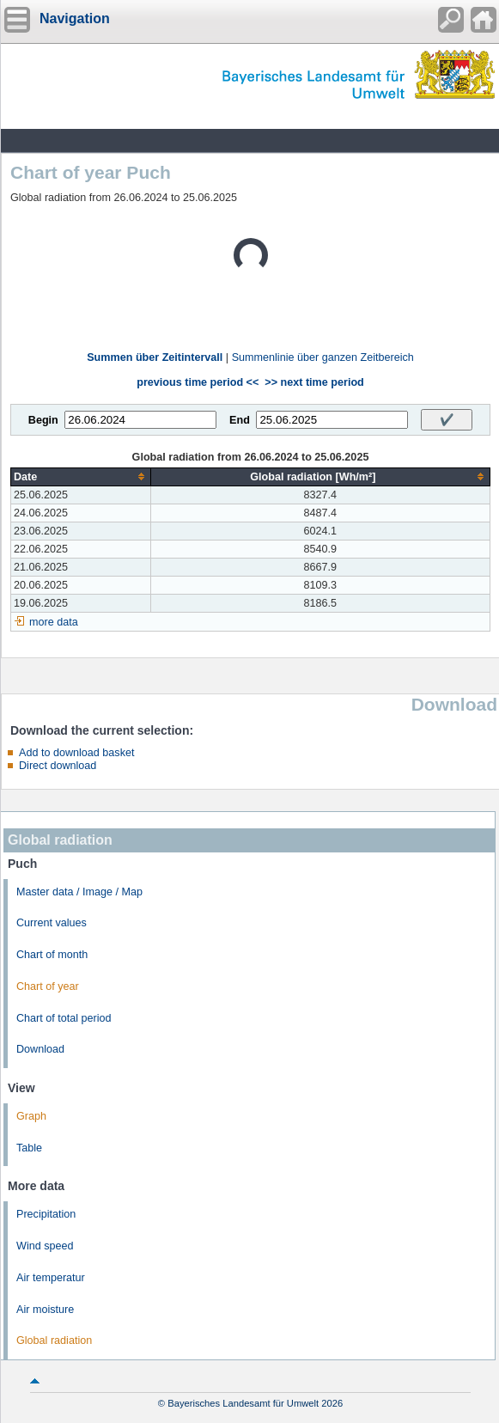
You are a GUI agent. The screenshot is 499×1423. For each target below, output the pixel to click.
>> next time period (314, 382)
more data (53, 622)
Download (40, 1049)
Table (29, 1148)
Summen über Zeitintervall (154, 357)
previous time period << (198, 382)
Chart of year (47, 986)
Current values (51, 923)
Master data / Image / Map (79, 892)
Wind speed (45, 1246)
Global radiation (54, 1340)
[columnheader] (81, 476)
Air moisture (45, 1310)
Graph (31, 1116)
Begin (43, 420)
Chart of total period (64, 1018)
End (239, 420)
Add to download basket (76, 753)
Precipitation (46, 1214)
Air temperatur (50, 1278)
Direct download (57, 766)
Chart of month (52, 955)
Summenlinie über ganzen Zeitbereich (323, 357)
